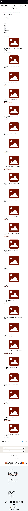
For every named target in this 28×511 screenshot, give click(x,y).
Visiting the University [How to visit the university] (11, 492)
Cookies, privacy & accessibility (12, 481)
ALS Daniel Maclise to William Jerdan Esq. (11, 434)
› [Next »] (26, 441)
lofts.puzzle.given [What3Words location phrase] (14, 475)
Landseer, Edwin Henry (7, 420)
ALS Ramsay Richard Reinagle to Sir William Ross (13, 317)
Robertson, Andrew (7, 186)
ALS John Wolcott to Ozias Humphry (10, 99)
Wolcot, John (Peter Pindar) (8, 102)
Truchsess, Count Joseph (7, 169)
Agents (14, 12)
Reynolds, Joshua (6, 236)
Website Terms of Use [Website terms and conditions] (11, 480)
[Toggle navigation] (26, 2)
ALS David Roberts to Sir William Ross (11, 283)
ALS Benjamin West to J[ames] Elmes (11, 116)
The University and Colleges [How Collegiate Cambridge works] (12, 491)
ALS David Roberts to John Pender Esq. (11, 250)
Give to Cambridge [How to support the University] (10, 493)
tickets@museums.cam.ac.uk (13, 474)
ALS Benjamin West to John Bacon (10, 149)
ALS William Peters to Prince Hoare (10, 367)
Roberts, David (6, 219)
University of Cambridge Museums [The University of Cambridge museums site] (13, 479)
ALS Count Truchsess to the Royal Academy (12, 166)
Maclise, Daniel (6, 403)
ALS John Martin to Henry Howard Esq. (11, 384)
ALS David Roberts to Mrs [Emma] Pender (11, 216)
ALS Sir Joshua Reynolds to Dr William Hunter (12, 233)
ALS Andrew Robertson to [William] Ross (11, 183)
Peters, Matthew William (7, 370)
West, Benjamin (6, 119)
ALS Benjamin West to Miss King (10, 133)
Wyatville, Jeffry (6, 85)
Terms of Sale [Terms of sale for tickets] (10, 487)
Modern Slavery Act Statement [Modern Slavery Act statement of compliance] (12, 486)
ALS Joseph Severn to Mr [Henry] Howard (11, 66)
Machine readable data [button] (8, 451)
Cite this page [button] (6, 448)
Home (4, 12)
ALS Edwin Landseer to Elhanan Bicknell (11, 417)
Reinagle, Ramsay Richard (8, 336)
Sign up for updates (13, 455)
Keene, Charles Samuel (7, 52)
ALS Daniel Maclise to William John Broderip (12, 400)
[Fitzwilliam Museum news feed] (14, 504)
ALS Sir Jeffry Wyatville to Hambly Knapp (11, 82)
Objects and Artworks (9, 12)
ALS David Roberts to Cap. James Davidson (12, 267)
